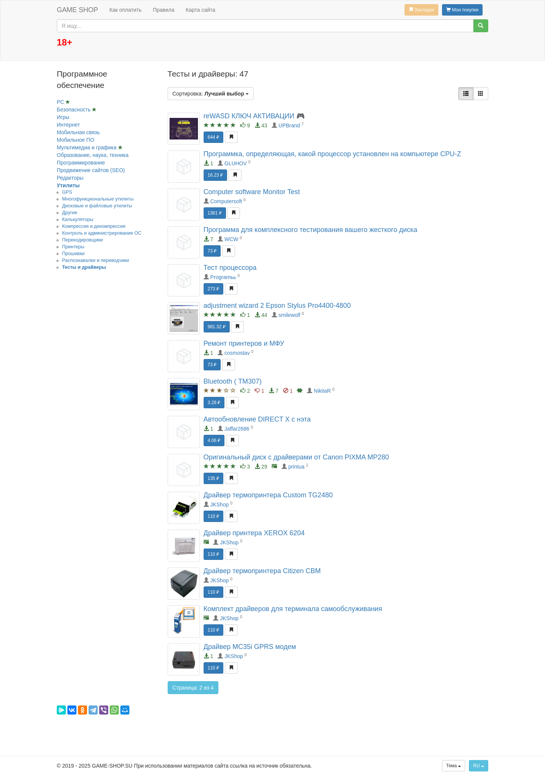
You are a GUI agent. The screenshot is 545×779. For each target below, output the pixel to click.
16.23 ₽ (215, 175)
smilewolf (290, 315)
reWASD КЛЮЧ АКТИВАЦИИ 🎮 (254, 116)
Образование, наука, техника (92, 155)
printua (296, 467)
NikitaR (322, 391)
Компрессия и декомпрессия (93, 226)
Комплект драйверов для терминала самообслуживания (293, 609)
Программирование (81, 163)
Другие (69, 212)
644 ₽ (213, 137)
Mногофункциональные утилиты (98, 199)
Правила (163, 10)
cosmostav (237, 353)
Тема (453, 765)
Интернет (68, 125)
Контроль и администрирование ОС (102, 233)
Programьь (223, 277)
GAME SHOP (77, 10)
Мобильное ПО (75, 140)
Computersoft (226, 201)
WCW (231, 239)
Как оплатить (125, 10)
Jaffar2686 (236, 429)
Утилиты (68, 185)
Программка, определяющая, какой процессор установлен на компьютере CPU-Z (332, 154)
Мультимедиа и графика (87, 147)
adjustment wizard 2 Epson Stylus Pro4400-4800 (277, 305)
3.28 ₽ (214, 402)
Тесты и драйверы (84, 267)
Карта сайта (200, 10)
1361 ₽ (215, 213)
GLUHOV (235, 163)
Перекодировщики (82, 240)
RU (478, 765)
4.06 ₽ (214, 440)
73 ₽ (212, 251)
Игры (63, 117)
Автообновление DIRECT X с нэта (257, 419)
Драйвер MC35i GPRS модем (250, 646)
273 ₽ (213, 289)
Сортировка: (211, 94)
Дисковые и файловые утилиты (97, 205)
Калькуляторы (77, 219)
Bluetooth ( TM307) (233, 381)
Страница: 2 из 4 (193, 688)
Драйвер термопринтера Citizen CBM (262, 571)
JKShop (219, 505)
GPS (67, 192)
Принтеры (73, 246)
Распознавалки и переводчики (95, 260)
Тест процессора (230, 267)
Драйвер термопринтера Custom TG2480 (268, 495)
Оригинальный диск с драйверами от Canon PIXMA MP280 (296, 457)
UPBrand (289, 125)
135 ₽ (213, 478)
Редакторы (70, 178)
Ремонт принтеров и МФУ (244, 343)
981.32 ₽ (217, 326)
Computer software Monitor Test (252, 192)
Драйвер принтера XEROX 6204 (254, 533)
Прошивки (73, 253)
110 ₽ (213, 516)
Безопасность (74, 110)
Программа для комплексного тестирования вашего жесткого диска (310, 230)
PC (61, 102)
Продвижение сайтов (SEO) (91, 170)
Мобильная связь (78, 132)
